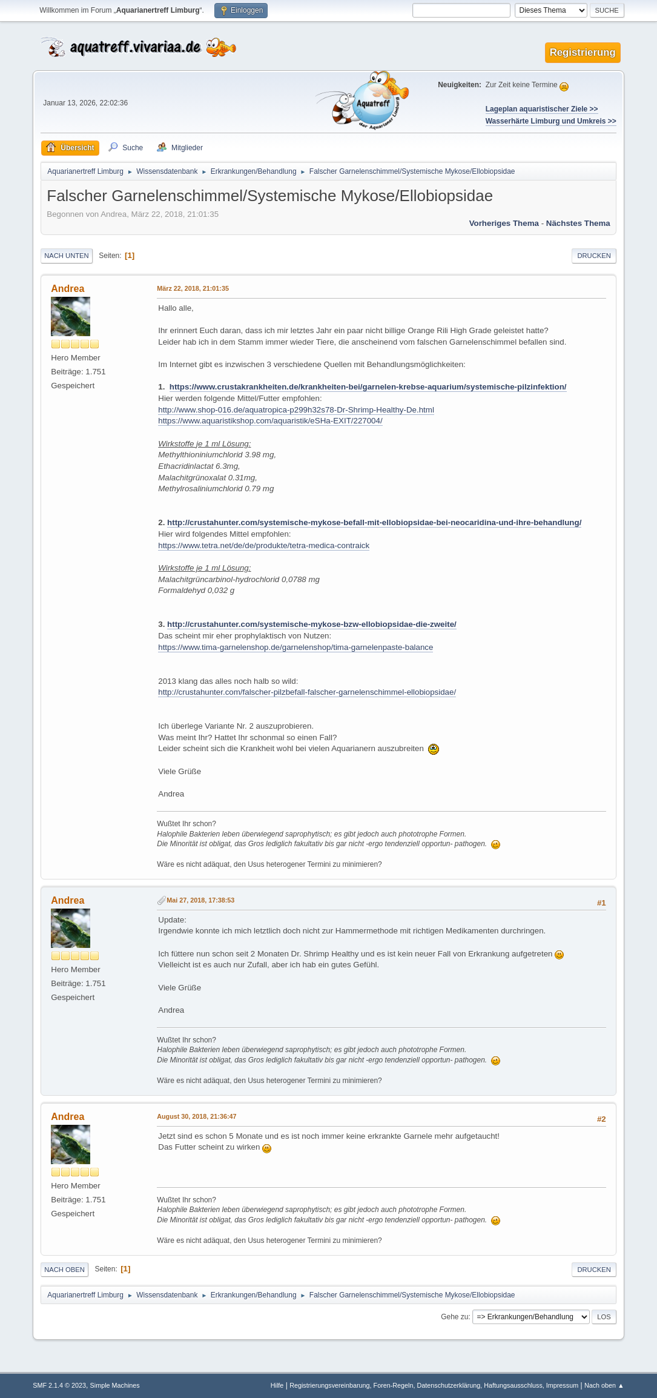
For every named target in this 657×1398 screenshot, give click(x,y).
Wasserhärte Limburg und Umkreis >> (551, 121)
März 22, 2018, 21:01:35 (193, 288)
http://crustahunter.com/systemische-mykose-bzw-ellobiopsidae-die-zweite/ (312, 624)
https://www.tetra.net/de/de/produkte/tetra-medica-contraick (263, 545)
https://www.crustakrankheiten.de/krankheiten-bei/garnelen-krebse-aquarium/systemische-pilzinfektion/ (368, 386)
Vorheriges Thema (504, 223)
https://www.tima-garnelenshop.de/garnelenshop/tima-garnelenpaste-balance (295, 647)
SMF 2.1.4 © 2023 (59, 1385)
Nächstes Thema (578, 223)
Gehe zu (454, 1317)
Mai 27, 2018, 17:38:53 (200, 900)
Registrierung (583, 52)
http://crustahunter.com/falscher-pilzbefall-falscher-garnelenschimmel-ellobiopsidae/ (307, 692)
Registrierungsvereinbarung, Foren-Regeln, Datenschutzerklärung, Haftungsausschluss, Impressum (433, 1385)
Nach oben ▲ (604, 1385)
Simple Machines (115, 1385)
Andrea (67, 288)
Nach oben (64, 1269)
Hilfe (277, 1385)
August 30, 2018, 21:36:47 (196, 1116)
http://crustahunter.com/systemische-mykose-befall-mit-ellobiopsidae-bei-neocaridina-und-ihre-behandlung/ (374, 522)
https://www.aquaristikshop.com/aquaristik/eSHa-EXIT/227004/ (270, 420)
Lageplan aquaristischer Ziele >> (542, 109)
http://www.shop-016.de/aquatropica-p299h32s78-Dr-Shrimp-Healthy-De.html (296, 409)
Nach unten (66, 255)
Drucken (593, 255)
